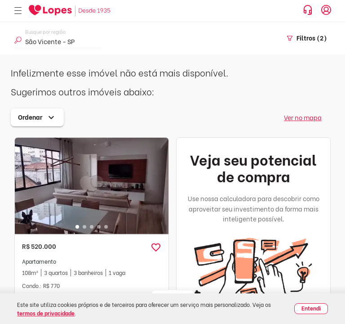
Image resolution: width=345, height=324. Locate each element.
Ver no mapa (303, 117)
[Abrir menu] (18, 11)
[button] (155, 247)
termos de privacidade (46, 313)
